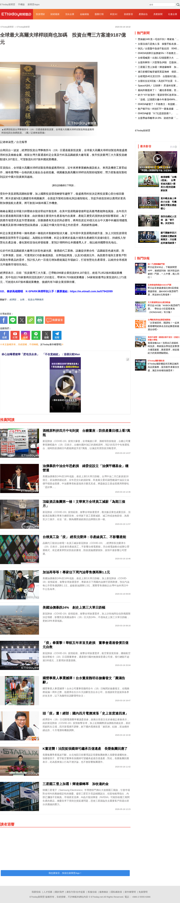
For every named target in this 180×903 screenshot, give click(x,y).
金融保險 (84, 14)
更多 (173, 146)
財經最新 (55, 14)
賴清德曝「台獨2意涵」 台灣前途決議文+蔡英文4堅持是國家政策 (168, 184)
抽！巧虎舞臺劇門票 (156, 264)
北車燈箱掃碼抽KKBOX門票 (159, 285)
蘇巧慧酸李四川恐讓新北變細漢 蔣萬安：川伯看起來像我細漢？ (169, 237)
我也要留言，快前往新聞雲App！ (65, 873)
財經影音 (128, 14)
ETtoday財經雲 (142, 130)
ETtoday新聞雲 (7, 1)
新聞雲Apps (33, 1)
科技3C (113, 14)
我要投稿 (36, 892)
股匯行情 (99, 14)
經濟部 (13, 299)
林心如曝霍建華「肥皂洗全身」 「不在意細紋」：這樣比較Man (41, 354)
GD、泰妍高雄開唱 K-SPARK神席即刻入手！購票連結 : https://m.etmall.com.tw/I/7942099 (56, 291)
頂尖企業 (69, 14)
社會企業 (172, 14)
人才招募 (47, 892)
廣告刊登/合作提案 (75, 892)
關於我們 (59, 892)
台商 (22, 299)
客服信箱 (92, 892)
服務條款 (103, 892)
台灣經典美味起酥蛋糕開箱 (159, 320)
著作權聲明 (130, 892)
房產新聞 (157, 14)
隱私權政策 (116, 892)
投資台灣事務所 (36, 299)
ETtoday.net (97, 897)
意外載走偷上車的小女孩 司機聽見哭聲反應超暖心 (168, 203)
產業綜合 (143, 14)
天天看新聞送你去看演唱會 (159, 302)
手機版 (21, 1)
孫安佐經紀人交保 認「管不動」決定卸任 (168, 219)
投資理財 (40, 14)
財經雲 (16, 14)
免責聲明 (143, 892)
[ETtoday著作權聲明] (50, 344)
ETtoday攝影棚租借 (156, 361)
